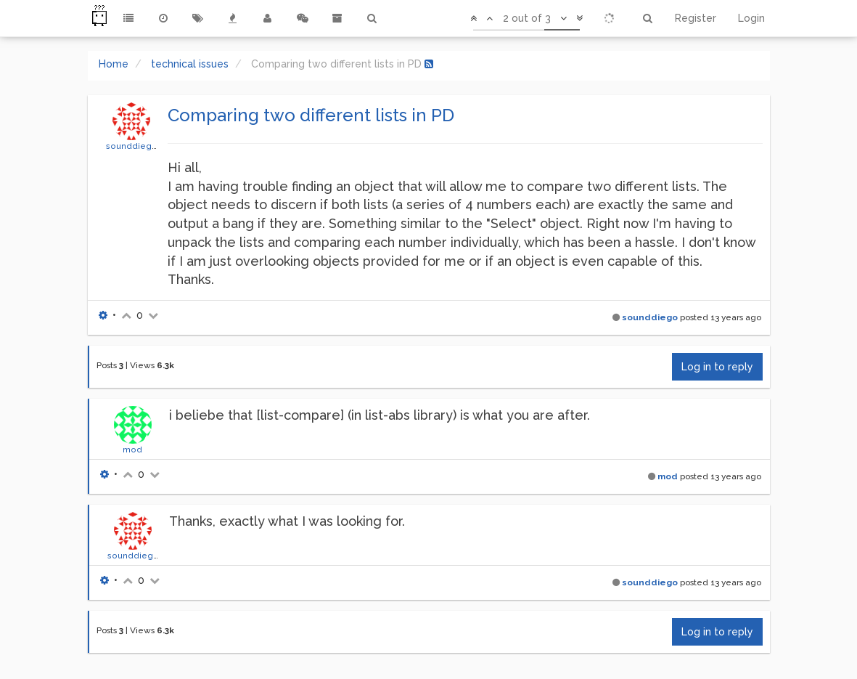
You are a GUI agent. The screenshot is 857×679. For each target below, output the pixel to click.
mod (132, 449)
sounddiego (131, 146)
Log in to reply (717, 367)
